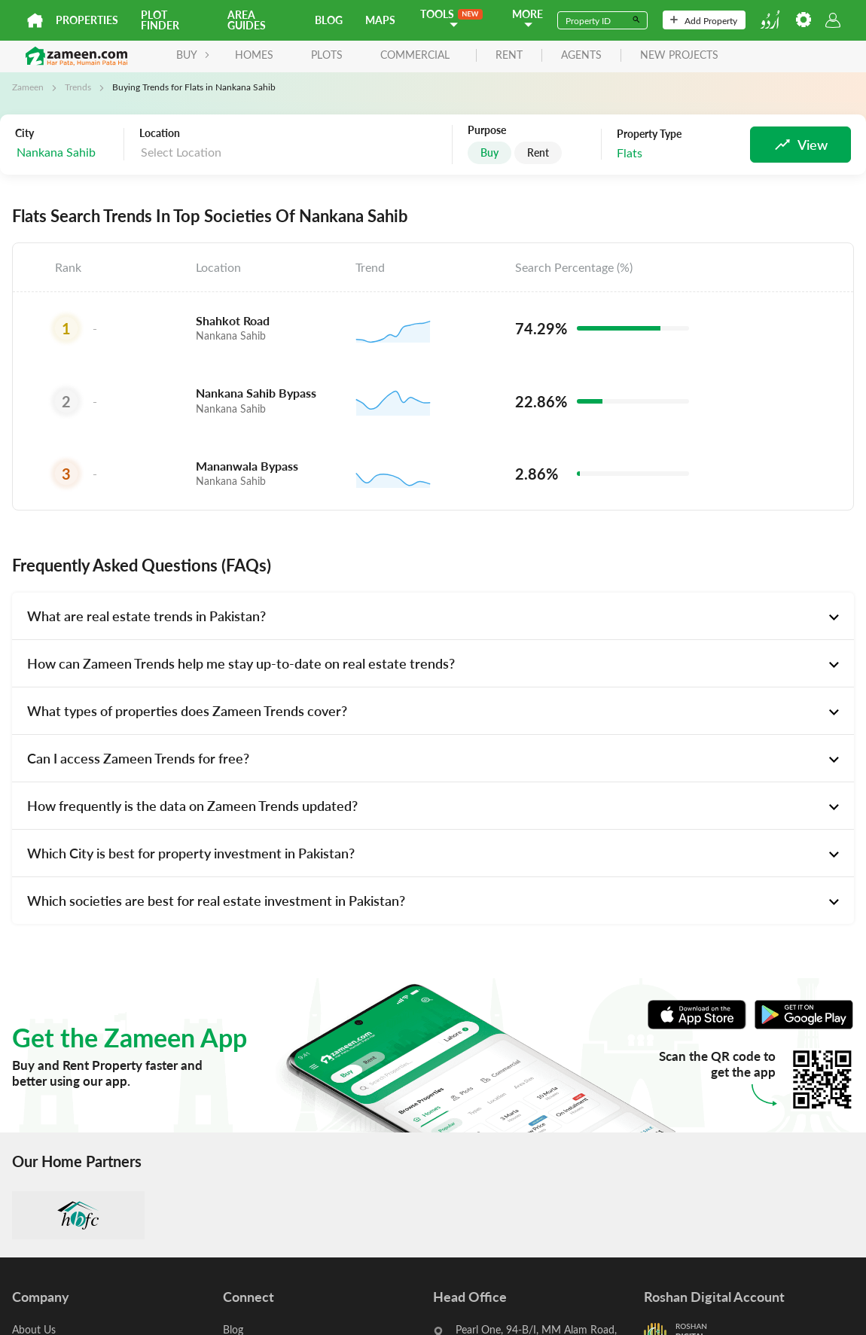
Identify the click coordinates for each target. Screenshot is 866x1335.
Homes (254, 54)
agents (581, 55)
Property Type (649, 134)
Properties (87, 20)
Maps (380, 20)
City (24, 133)
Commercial (415, 54)
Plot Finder (160, 20)
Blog (329, 20)
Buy (489, 152)
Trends (78, 87)
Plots (327, 54)
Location (159, 133)
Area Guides (246, 20)
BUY (193, 54)
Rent (538, 152)
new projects (679, 55)
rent (509, 55)
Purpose (487, 130)
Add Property (703, 20)
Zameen (28, 87)
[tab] (433, 616)
